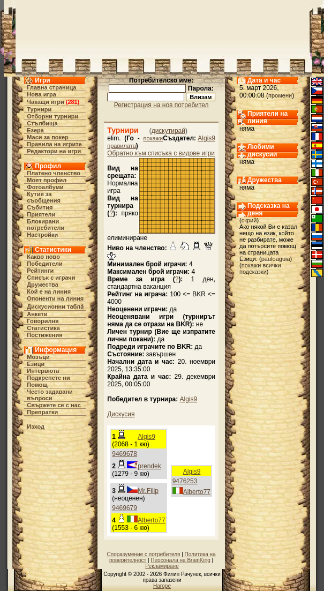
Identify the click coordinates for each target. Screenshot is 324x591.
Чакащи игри (45, 102)
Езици (35, 364)
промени (280, 95)
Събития (39, 207)
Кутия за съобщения (44, 197)
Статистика (43, 328)
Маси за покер (48, 137)
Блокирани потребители (45, 224)
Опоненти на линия (55, 298)
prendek (149, 466)
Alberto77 (196, 492)
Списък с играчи (51, 277)
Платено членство (53, 173)
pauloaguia (275, 259)
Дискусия (120, 414)
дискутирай (168, 130)
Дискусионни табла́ (55, 306)
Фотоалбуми (45, 187)
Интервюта (43, 371)
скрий (249, 220)
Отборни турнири (52, 116)
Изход (35, 426)
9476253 (185, 481)
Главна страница (51, 87)
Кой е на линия (49, 291)
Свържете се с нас (54, 405)
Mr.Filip (148, 491)
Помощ (37, 384)
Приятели (41, 214)
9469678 (124, 454)
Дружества (42, 284)
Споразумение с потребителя (143, 554)
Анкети (37, 314)
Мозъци (38, 357)
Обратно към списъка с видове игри (161, 153)
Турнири (39, 109)
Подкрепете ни (48, 378)
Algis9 (206, 138)
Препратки (42, 412)
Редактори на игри (54, 151)
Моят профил (46, 180)
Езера (35, 130)
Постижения (44, 335)
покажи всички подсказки (260, 268)
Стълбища (42, 123)
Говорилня (42, 321)
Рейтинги (40, 270)
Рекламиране (161, 566)
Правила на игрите (54, 144)
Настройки (42, 234)
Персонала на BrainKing (180, 560)
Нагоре (162, 586)
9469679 (124, 508)
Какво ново (43, 256)
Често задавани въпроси (50, 394)
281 (72, 102)
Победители (45, 263)
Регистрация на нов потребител (161, 105)
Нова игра (41, 94)
